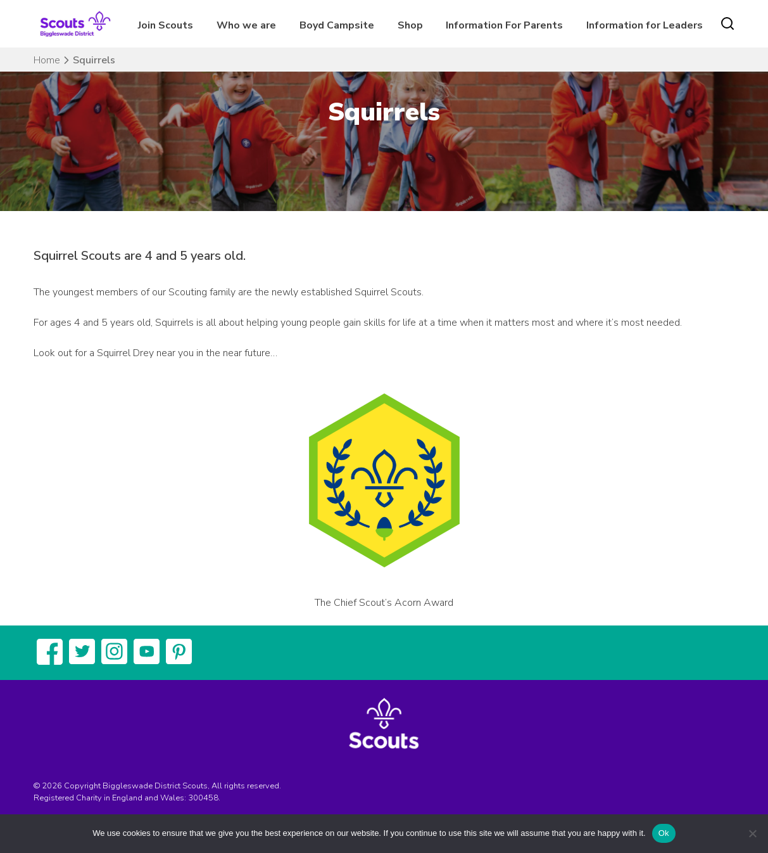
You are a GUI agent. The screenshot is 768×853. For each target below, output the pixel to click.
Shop (410, 25)
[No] (752, 833)
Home (47, 60)
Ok (663, 833)
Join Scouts (165, 25)
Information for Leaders (644, 25)
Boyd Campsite (336, 25)
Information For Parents (504, 25)
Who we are (246, 25)
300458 (203, 798)
